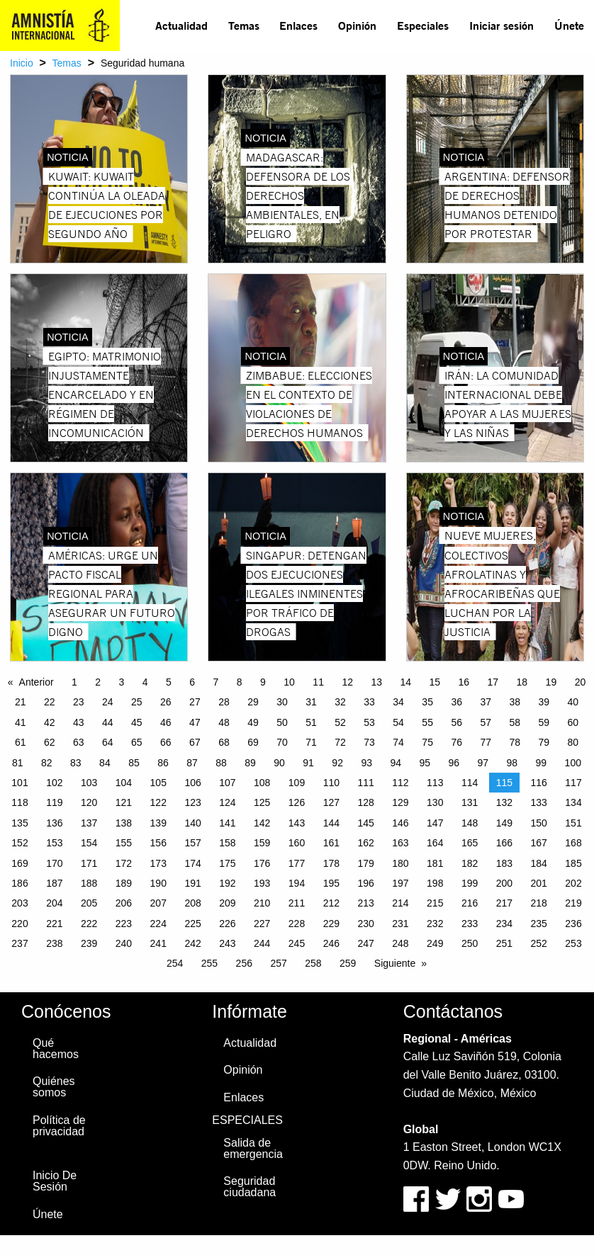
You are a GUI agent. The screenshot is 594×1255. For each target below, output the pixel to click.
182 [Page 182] (469, 863)
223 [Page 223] (124, 923)
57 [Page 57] (485, 722)
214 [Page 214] (400, 903)
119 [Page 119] (54, 802)
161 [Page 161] (331, 842)
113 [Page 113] (435, 782)
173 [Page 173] (158, 863)
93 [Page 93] (366, 762)
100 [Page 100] (573, 762)
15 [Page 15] (434, 682)
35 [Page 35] (427, 702)
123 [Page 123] (192, 802)
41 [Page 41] (20, 722)
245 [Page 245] (296, 943)
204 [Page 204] (54, 903)
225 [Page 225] (192, 923)
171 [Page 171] (89, 863)
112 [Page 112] (400, 782)
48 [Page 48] (224, 722)
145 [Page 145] (365, 823)
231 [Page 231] (400, 923)
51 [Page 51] (311, 722)
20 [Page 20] (580, 682)
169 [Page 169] (19, 863)
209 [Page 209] (227, 903)
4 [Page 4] (145, 682)
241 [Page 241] (158, 943)
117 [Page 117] (573, 782)
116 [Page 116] (539, 782)
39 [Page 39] (543, 702)
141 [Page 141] (227, 823)
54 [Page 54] (398, 722)
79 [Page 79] (543, 742)
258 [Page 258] (313, 963)
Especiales (423, 25)
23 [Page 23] (78, 702)
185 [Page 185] (573, 863)
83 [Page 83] (76, 762)
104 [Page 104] (124, 782)
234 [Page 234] (504, 923)
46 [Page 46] (166, 722)
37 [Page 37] (485, 702)
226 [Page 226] (227, 923)
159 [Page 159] (262, 842)
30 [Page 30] (282, 702)
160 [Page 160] (296, 842)
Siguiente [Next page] (394, 963)
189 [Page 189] (124, 883)
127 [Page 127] (331, 802)
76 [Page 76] (456, 742)
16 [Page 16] (464, 682)
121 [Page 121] (124, 802)
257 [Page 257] (278, 963)
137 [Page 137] (89, 823)
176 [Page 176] (262, 863)
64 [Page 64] (107, 742)
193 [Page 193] (262, 883)
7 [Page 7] (216, 682)
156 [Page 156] (158, 842)
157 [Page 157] (192, 842)
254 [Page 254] (175, 963)
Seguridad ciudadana (249, 1186)
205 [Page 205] (89, 903)
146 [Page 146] (400, 823)
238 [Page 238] (54, 943)
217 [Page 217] (504, 903)
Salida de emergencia (253, 1148)
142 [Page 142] (262, 823)
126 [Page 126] (296, 802)
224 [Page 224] (158, 923)
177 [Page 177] (296, 863)
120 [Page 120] (89, 802)
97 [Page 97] (483, 762)
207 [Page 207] (158, 903)
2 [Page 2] (98, 682)
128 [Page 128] (365, 802)
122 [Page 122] (158, 802)
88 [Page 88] (221, 762)
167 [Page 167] (539, 842)
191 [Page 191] (192, 883)
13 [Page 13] (376, 682)
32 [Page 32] (340, 702)
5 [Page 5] (169, 682)
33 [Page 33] (369, 702)
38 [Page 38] (514, 702)
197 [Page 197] (400, 883)
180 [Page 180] (400, 863)
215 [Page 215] (435, 903)
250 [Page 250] (469, 943)
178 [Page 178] (331, 863)
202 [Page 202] (573, 883)
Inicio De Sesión (55, 1181)
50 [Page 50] (282, 722)
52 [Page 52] (340, 722)
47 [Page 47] (195, 722)
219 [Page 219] (573, 903)
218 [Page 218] (539, 903)
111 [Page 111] (365, 782)
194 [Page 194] (296, 883)
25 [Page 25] (136, 702)
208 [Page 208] (192, 903)
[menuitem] (181, 25)
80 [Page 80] (573, 742)
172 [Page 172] (124, 863)
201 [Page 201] (539, 883)
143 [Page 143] (296, 823)
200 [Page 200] (504, 883)
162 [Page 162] (365, 842)
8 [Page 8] (239, 682)
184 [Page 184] (539, 863)
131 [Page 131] (469, 802)
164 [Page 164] (435, 842)
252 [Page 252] (539, 943)
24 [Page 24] (107, 702)
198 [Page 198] (435, 883)
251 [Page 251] (504, 943)
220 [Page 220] (19, 923)
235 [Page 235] (539, 923)
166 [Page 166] (504, 842)
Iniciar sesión (501, 25)
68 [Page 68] (224, 742)
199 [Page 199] (469, 883)
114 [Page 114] (469, 782)
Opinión (357, 25)
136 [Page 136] (54, 823)
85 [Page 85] (134, 762)
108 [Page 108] (262, 782)
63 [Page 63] (78, 742)
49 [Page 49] (253, 722)
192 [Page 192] (227, 883)
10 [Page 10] (289, 682)
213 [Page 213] (365, 903)
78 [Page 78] (514, 742)
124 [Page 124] (227, 802)
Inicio (21, 63)
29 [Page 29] (253, 702)
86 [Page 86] (163, 762)
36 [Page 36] (456, 702)
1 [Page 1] (74, 682)
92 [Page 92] (337, 762)
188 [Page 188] (89, 883)
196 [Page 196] (365, 883)
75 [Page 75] (427, 742)
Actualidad (181, 25)
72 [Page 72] (340, 742)
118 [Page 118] (19, 802)
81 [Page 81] (17, 762)
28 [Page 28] (224, 702)
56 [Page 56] (456, 722)
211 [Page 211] (296, 903)
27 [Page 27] (195, 702)
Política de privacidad (59, 1125)
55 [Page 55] (427, 722)
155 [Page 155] (124, 842)
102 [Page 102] (54, 782)
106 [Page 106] (192, 782)
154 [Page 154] (89, 842)
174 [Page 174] (192, 863)
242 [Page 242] (192, 943)
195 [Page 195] (331, 883)
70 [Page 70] (282, 742)
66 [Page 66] (166, 742)
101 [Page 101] (19, 782)
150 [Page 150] (539, 823)
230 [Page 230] (365, 923)
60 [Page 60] (573, 722)
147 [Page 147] (435, 823)
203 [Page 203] (19, 903)
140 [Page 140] (192, 823)
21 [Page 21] (20, 702)
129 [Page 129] (400, 802)
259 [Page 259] (348, 963)
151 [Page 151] (573, 823)
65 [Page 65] (136, 742)
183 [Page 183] (504, 863)
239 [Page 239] (89, 943)
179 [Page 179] (365, 863)
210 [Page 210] (262, 903)
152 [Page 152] (19, 842)
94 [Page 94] (395, 762)
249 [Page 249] (435, 943)
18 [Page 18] (522, 682)
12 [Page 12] (347, 682)
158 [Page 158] (227, 842)
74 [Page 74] (398, 742)
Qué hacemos (56, 1048)
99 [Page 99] (541, 762)
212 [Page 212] (331, 903)
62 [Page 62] (49, 742)
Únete (569, 25)
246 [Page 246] (331, 943)
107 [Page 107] (227, 782)
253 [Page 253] (573, 943)
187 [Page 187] (54, 883)
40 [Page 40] (573, 702)
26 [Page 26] (166, 702)
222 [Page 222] (89, 923)
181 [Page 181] (435, 863)
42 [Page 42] (49, 722)
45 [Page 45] (136, 722)
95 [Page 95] (424, 762)
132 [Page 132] (504, 802)
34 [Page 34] (398, 702)
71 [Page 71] (311, 742)
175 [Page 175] (227, 863)
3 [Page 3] (122, 682)
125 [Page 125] (262, 802)
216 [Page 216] (469, 903)
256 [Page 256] (244, 963)
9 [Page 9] (263, 682)
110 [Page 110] (331, 782)
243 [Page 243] (227, 943)
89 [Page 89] (250, 762)
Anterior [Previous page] (36, 682)
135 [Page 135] (19, 823)
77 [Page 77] (485, 742)
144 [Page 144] (331, 823)
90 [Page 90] (279, 762)
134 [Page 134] (573, 802)
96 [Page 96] (453, 762)
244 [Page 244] (262, 943)
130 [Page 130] (435, 802)
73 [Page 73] (369, 742)
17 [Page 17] (493, 682)
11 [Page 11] (318, 682)
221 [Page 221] (54, 923)
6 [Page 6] (192, 682)
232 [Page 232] (435, 923)
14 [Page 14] (405, 682)
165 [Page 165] (469, 842)
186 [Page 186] (19, 883)
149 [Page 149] (504, 823)
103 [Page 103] (89, 782)
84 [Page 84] (105, 762)
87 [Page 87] (192, 762)
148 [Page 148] (469, 823)
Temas (243, 25)
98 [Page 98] (512, 762)
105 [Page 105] (158, 782)
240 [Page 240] (124, 943)
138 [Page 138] (124, 823)
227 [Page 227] (262, 923)
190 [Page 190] (158, 883)
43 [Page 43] (78, 722)
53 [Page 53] (369, 722)
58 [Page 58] (514, 722)
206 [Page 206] (124, 903)
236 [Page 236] (573, 923)
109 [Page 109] (296, 782)
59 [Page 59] (543, 722)
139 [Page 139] (158, 823)
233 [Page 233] (469, 923)
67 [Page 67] (195, 742)
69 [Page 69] (253, 742)
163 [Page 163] (400, 842)
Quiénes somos (54, 1086)
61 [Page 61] (20, 742)
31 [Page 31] (311, 702)
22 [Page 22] (49, 702)
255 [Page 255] (209, 963)
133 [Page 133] (539, 802)
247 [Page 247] (365, 943)
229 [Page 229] (331, 923)
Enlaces (298, 25)
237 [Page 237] (19, 943)
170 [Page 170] (54, 863)
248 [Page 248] (400, 943)
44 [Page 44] (107, 722)
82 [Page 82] (46, 762)
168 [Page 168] (573, 842)
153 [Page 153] (54, 842)
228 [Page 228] (296, 923)
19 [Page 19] (551, 682)
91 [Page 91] (308, 762)
